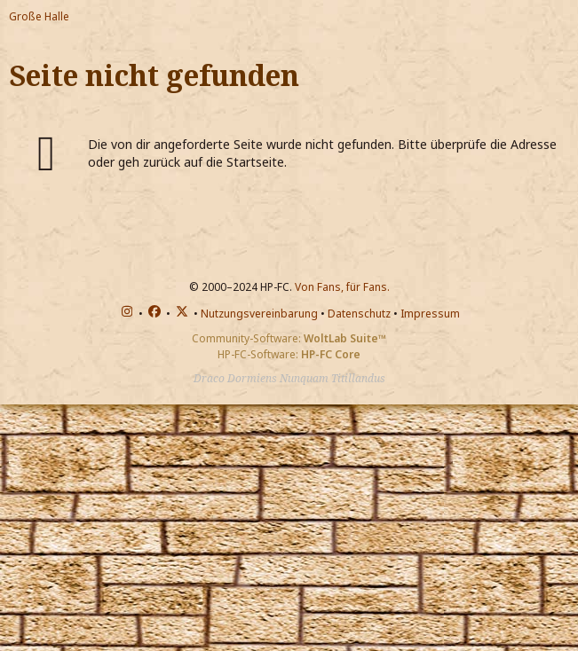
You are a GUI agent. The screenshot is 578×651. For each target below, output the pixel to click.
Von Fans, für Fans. (342, 286)
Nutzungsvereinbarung (259, 313)
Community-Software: (289, 338)
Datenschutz (359, 313)
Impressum (430, 313)
